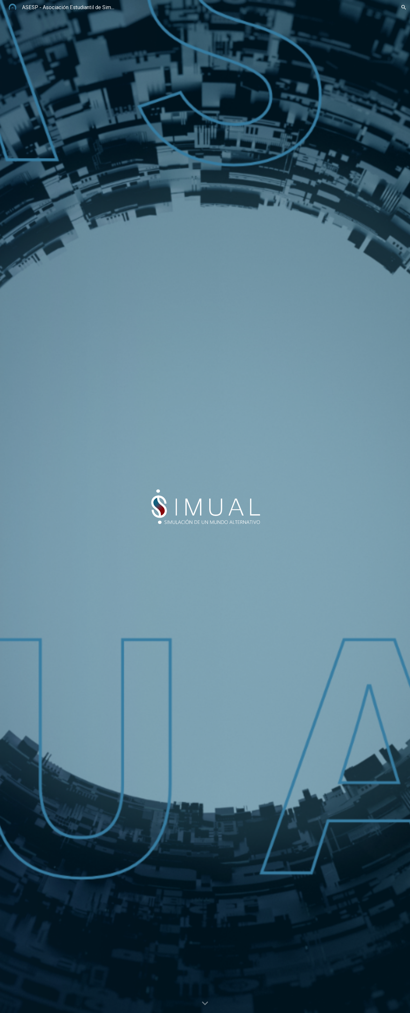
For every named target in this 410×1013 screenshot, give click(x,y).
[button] (403, 7)
